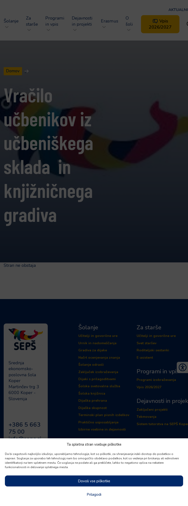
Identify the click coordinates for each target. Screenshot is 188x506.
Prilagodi (94, 494)
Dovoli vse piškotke (94, 481)
